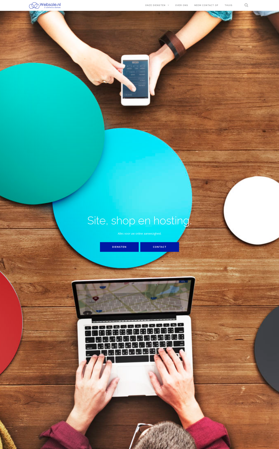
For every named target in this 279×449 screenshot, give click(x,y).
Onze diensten (155, 5)
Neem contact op (206, 5)
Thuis (228, 5)
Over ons (181, 5)
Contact (159, 247)
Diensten (119, 247)
